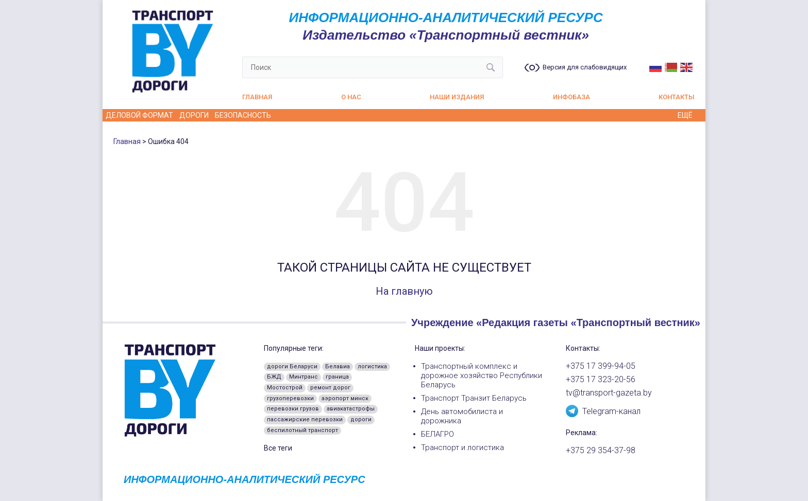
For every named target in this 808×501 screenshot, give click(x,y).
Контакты (677, 97)
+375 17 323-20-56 (600, 379)
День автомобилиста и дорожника (462, 416)
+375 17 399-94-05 (600, 366)
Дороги (194, 115)
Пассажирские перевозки (551, 115)
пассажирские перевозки (305, 419)
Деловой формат (139, 115)
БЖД (274, 376)
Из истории (441, 115)
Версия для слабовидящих (585, 67)
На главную (404, 291)
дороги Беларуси (292, 366)
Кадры (482, 115)
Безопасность (243, 115)
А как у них (392, 115)
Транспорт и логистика (462, 447)
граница (337, 376)
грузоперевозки (290, 398)
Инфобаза (571, 97)
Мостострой (284, 387)
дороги (361, 419)
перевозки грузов (293, 408)
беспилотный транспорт (302, 430)
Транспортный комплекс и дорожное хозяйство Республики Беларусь (481, 375)
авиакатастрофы (351, 408)
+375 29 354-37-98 (600, 450)
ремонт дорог (330, 387)
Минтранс (303, 376)
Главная (257, 97)
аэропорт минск (345, 398)
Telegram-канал (603, 410)
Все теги (278, 448)
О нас (351, 97)
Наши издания (457, 97)
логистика (372, 366)
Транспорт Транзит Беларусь (474, 398)
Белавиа (337, 366)
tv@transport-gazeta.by (609, 393)
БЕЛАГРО (437, 434)
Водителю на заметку (320, 115)
